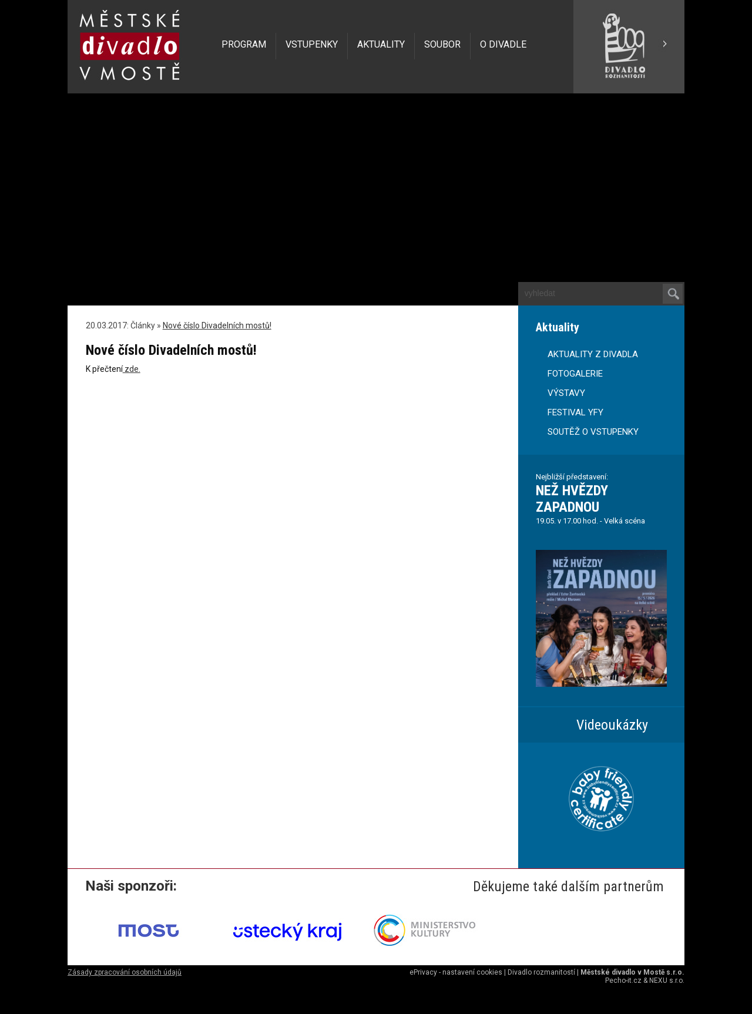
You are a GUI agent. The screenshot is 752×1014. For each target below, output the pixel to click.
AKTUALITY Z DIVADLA (593, 354)
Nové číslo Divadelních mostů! (217, 325)
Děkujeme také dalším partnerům (568, 886)
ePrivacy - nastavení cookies (455, 972)
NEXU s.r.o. (666, 980)
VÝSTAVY (566, 393)
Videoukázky (612, 725)
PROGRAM (243, 44)
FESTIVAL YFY (575, 412)
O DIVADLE (503, 44)
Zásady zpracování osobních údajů (125, 972)
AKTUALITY (381, 44)
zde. (131, 369)
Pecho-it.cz (623, 980)
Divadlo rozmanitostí (541, 972)
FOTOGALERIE (575, 373)
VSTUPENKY (312, 44)
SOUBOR (442, 44)
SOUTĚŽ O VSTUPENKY (593, 432)
